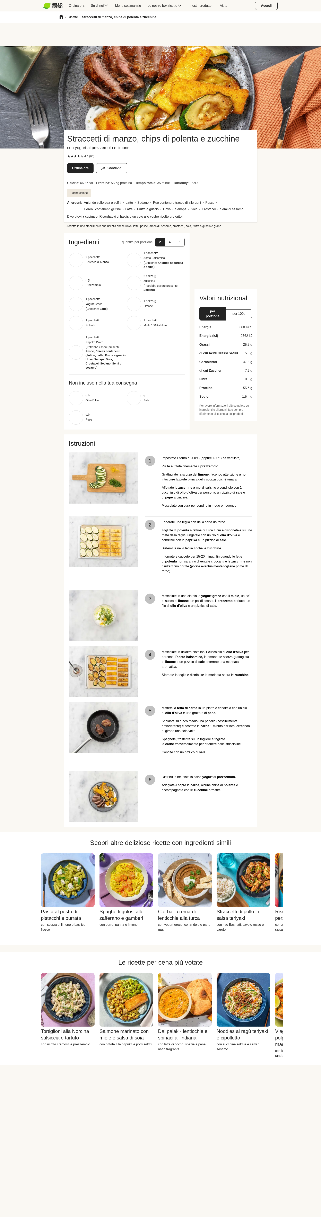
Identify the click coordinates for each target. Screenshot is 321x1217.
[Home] (61, 17)
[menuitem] (54, 5)
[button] (160, 242)
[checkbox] (68, 156)
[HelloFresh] (52, 6)
